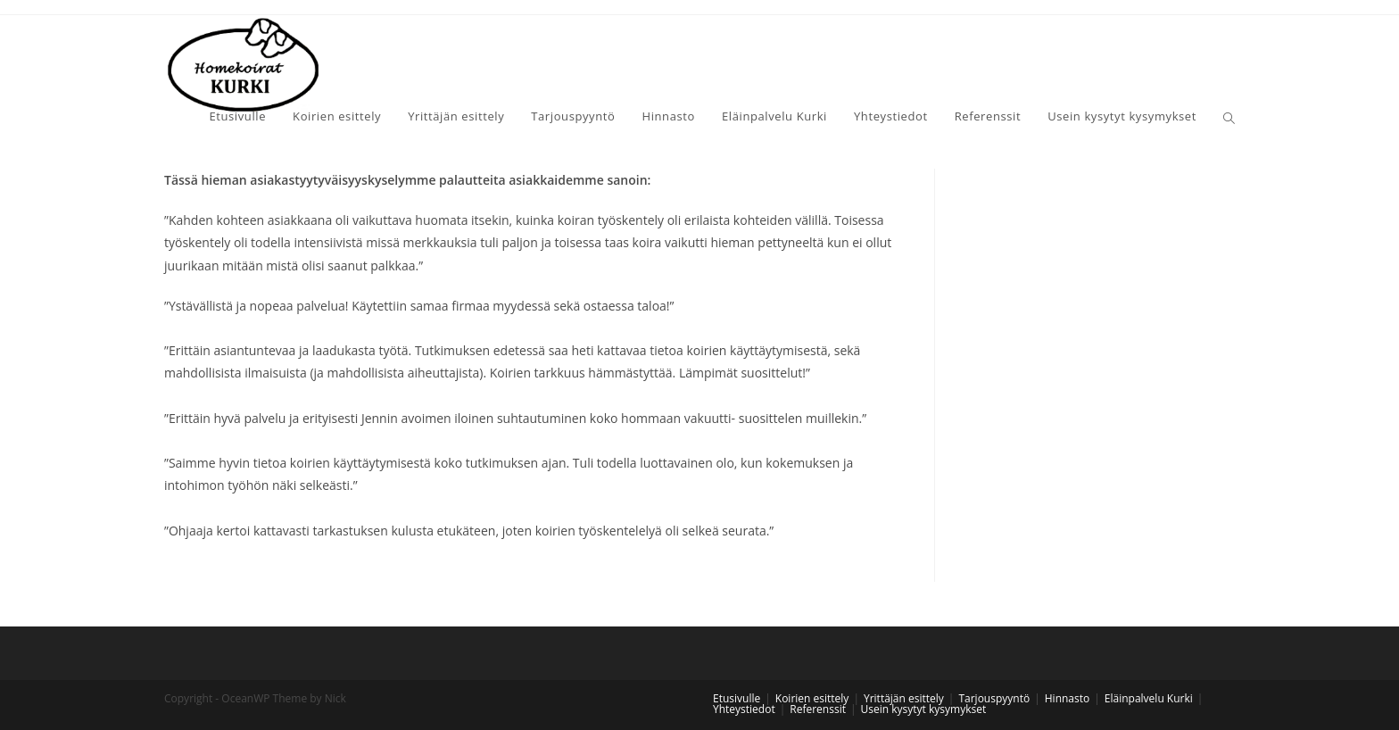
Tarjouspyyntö (994, 698)
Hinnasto (1067, 698)
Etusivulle (736, 698)
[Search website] (1229, 118)
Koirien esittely (812, 698)
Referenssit (818, 709)
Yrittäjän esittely (904, 698)
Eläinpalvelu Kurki (1149, 698)
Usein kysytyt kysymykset (924, 709)
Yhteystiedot (744, 709)
